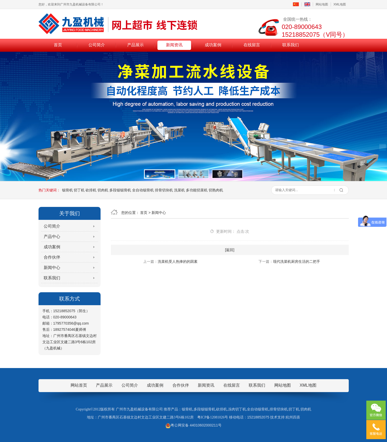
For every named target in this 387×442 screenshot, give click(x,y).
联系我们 (290, 45)
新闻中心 (52, 267)
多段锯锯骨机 (120, 190)
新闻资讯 (174, 45)
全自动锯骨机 (143, 190)
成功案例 (213, 45)
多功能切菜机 (197, 190)
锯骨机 (67, 190)
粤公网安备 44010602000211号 (193, 425)
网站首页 (79, 385)
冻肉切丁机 (237, 409)
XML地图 (339, 4)
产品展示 (135, 45)
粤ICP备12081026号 (212, 417)
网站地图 (322, 4)
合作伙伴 (52, 257)
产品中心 (52, 236)
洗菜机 (179, 190)
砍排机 (91, 190)
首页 (58, 45)
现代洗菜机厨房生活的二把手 (296, 261)
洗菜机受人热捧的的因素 (178, 261)
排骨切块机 (164, 190)
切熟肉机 (216, 190)
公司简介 (96, 45)
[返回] (229, 250)
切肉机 (102, 190)
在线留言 (252, 45)
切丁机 (79, 190)
